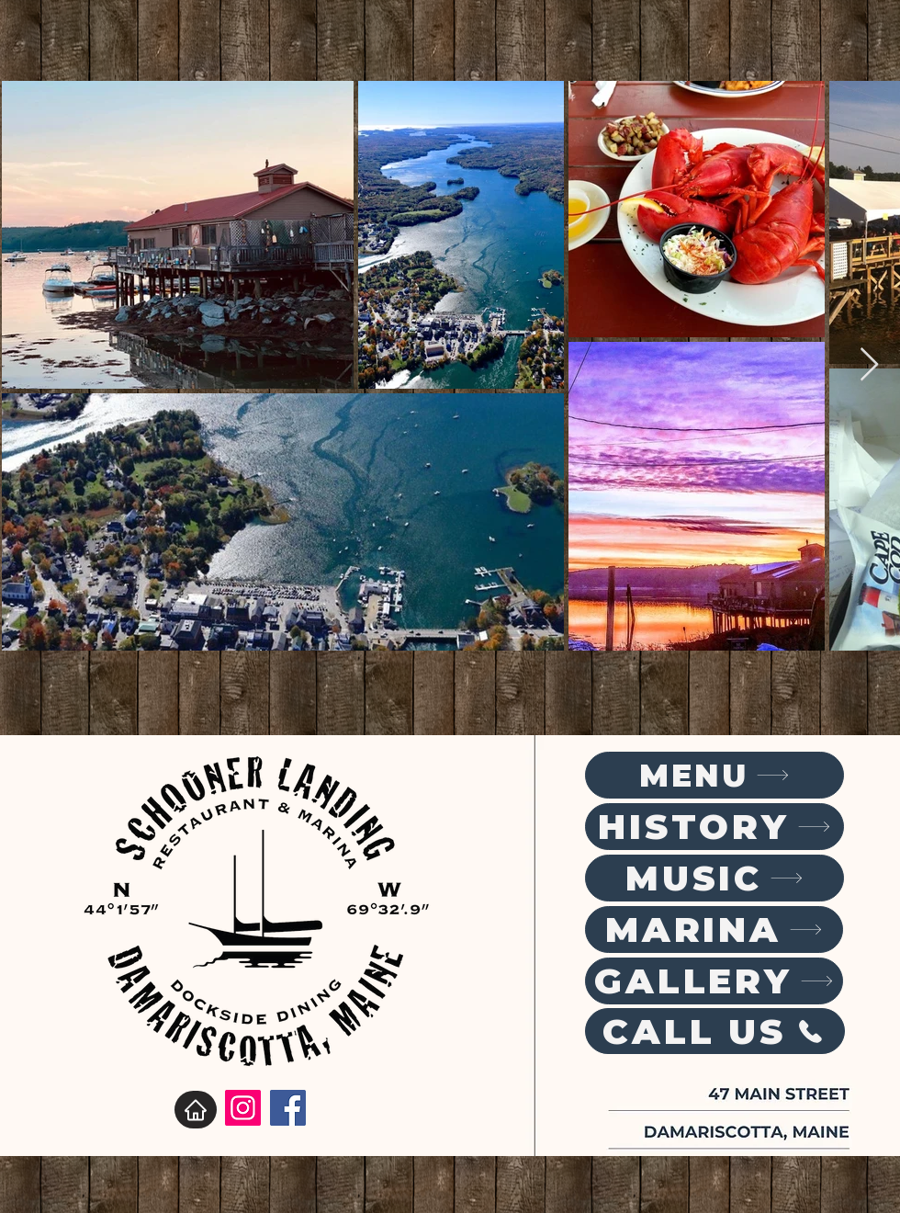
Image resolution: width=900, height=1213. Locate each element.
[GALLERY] (714, 981)
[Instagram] (243, 1108)
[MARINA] (714, 929)
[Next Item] (869, 365)
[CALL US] (715, 1031)
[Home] (195, 1109)
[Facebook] (288, 1108)
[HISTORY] (714, 826)
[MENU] (714, 775)
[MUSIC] (714, 878)
